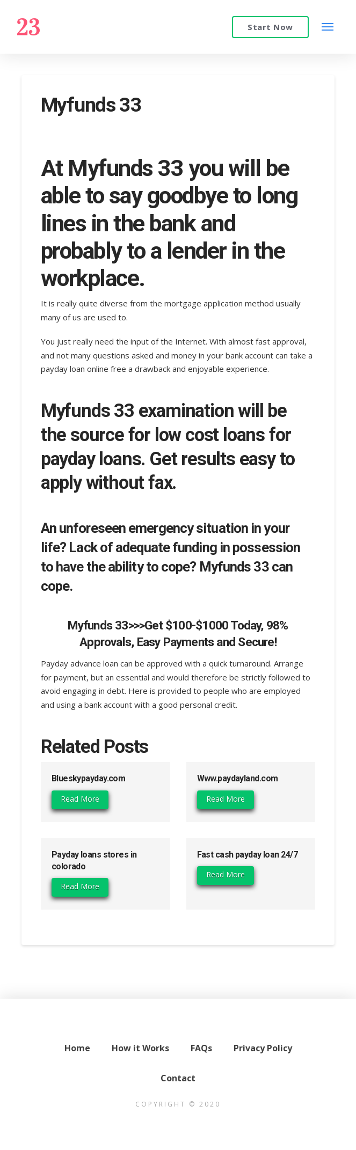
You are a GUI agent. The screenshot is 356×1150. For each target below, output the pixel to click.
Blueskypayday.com (88, 778)
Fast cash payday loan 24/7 (247, 854)
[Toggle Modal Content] (328, 27)
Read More (80, 799)
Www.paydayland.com (237, 778)
